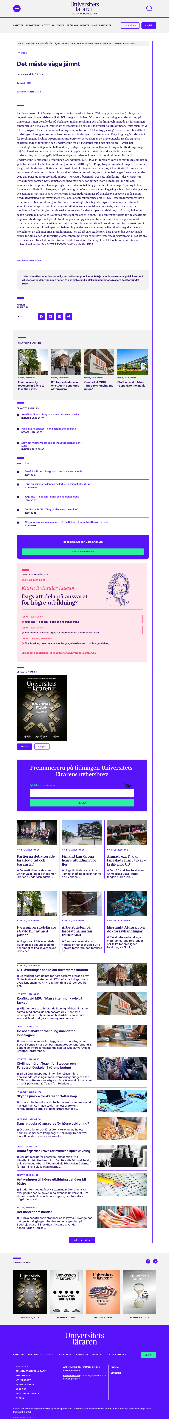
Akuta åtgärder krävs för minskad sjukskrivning (53, 1151)
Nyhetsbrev (23, 1380)
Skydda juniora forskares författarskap (47, 1096)
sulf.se (115, 1366)
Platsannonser (101, 25)
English (21, 1398)
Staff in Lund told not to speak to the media (131, 384)
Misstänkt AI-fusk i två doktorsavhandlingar (126, 929)
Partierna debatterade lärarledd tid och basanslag (36, 860)
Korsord (21, 1389)
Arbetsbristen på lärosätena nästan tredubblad (77, 931)
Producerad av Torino (23, 1417)
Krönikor (72, 25)
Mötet (46, 25)
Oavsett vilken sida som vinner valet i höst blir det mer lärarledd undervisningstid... (36, 873)
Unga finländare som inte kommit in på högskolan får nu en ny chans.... (81, 873)
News (21, 377)
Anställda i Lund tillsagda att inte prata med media (50, 414)
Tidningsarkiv (25, 1385)
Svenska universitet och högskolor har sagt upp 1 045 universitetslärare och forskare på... (82, 946)
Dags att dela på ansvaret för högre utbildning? (55, 599)
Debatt (84, 25)
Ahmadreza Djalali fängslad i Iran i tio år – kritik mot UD (126, 860)
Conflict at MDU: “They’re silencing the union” (98, 386)
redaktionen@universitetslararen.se (74, 652)
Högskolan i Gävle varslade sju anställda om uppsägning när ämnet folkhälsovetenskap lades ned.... (36, 946)
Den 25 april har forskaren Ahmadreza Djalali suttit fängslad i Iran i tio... (125, 873)
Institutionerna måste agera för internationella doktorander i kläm (62, 632)
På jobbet (58, 25)
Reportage (33, 25)
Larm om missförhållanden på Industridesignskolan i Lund (51, 444)
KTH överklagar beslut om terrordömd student (52, 970)
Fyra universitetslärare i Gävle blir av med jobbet (36, 931)
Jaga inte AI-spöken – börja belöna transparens (48, 428)
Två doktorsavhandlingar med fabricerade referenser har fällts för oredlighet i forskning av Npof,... (125, 942)
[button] (41, 316)
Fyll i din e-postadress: (43, 785)
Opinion (35, 638)
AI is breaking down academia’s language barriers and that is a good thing (67, 643)
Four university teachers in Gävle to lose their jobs (31, 386)
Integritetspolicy (27, 1394)
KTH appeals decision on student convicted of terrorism (65, 386)
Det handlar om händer (34, 1212)
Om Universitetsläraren (32, 1371)
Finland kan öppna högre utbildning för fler (79, 860)
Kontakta (22, 1366)
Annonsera (23, 1375)
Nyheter (18, 25)
